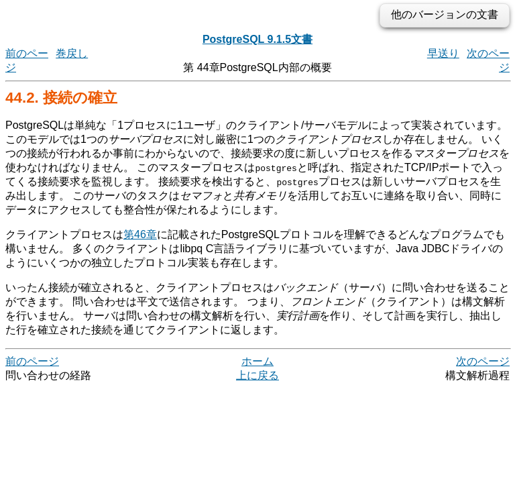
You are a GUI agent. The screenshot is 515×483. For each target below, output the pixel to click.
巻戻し (72, 53)
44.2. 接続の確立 (61, 97)
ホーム (257, 361)
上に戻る (257, 375)
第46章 (140, 234)
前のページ (32, 361)
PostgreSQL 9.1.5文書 (257, 39)
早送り (443, 53)
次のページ (483, 361)
